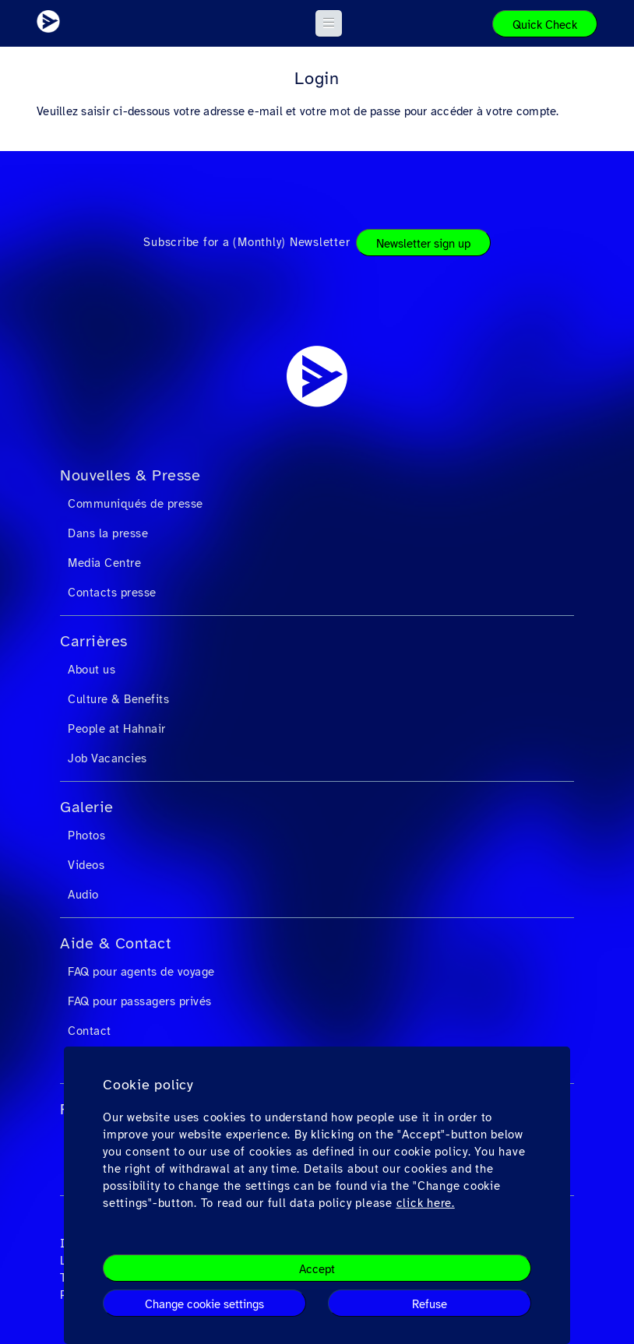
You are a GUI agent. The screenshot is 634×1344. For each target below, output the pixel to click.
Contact (89, 1031)
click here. (425, 1203)
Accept (317, 1269)
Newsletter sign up (423, 244)
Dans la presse (108, 533)
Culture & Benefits (118, 699)
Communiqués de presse (135, 504)
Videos (86, 865)
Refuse (429, 1304)
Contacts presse (112, 593)
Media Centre (104, 563)
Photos (86, 836)
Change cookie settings (204, 1304)
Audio (83, 895)
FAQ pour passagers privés (140, 1001)
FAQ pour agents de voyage (141, 972)
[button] (329, 23)
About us (91, 670)
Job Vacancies (107, 758)
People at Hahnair (117, 729)
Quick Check (544, 25)
